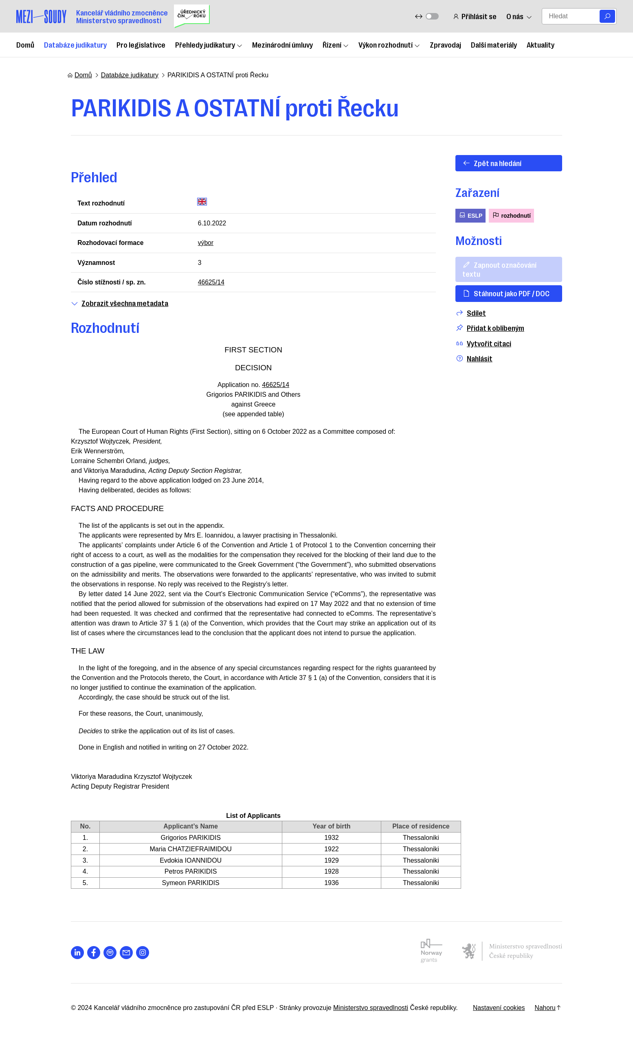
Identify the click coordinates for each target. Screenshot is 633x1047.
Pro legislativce (140, 44)
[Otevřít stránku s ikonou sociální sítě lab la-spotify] (106, 953)
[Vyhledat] (607, 16)
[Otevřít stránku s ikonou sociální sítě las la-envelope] (122, 953)
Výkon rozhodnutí (389, 44)
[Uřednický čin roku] (192, 16)
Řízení (336, 44)
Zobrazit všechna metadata (116, 304)
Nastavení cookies (501, 1009)
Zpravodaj (445, 44)
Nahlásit (477, 349)
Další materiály (494, 44)
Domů (25, 44)
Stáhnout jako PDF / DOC (509, 284)
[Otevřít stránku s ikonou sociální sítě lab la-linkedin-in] (73, 953)
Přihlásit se (475, 16)
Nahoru (552, 1009)
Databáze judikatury (75, 44)
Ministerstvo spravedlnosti (367, 1009)
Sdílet (474, 303)
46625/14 (210, 283)
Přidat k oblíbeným (493, 319)
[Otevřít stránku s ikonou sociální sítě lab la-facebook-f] (90, 953)
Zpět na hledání (495, 162)
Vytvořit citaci (486, 334)
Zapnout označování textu (512, 264)
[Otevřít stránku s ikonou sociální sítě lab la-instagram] (138, 953)
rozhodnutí (515, 215)
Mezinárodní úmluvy (282, 44)
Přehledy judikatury (208, 44)
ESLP (474, 215)
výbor (204, 243)
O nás (519, 16)
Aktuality (540, 44)
